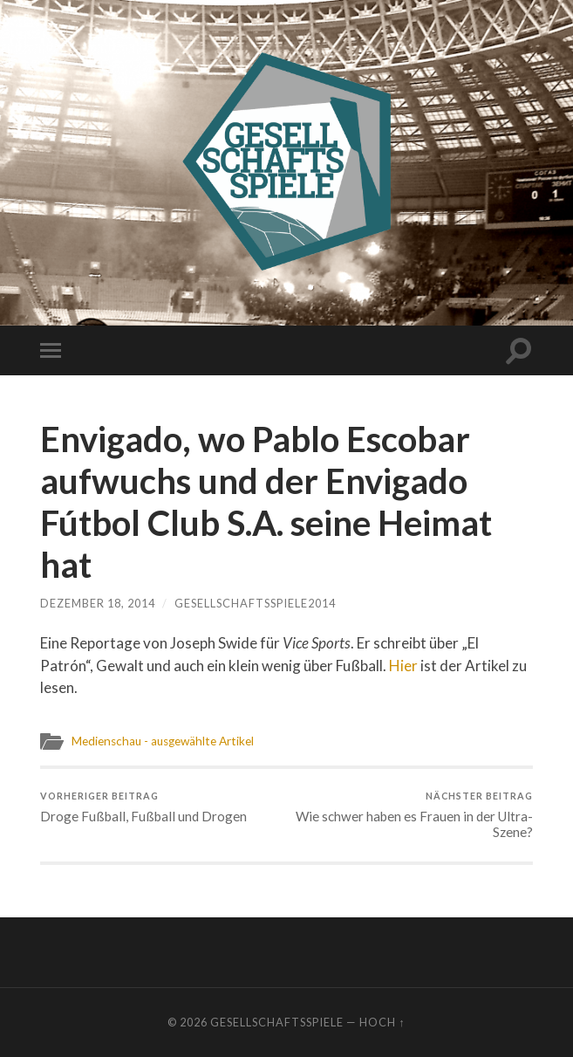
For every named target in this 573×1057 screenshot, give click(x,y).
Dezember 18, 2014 (97, 603)
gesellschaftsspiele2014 (255, 603)
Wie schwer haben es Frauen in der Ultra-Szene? (412, 815)
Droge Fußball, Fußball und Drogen (143, 807)
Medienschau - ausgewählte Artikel (162, 741)
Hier (403, 665)
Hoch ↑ (382, 1022)
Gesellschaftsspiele (277, 1022)
